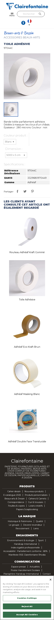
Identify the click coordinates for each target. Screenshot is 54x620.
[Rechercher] (31, 14)
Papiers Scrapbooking (27, 509)
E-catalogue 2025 (12, 495)
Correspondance (16, 502)
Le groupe (14, 525)
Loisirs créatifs (36, 506)
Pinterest (32, 191)
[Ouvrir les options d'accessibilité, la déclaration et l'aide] (23, 23)
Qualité (39, 521)
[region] (27, 598)
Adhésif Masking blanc (27, 394)
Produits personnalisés (36, 495)
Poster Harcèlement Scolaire (25, 570)
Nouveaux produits (33, 491)
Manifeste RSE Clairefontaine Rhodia (27, 554)
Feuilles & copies (16, 506)
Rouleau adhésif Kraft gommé (27, 252)
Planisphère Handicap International (21, 574)
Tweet (25, 191)
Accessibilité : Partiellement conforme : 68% (25, 551)
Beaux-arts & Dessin (14, 498)
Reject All (27, 606)
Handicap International (25, 544)
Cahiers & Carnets (37, 498)
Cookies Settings (27, 598)
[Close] (50, 579)
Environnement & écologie (20, 540)
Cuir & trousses (35, 502)
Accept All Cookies (27, 614)
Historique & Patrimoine (20, 521)
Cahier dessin (14, 491)
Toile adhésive (27, 299)
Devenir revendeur (32, 525)
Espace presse (18, 566)
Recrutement (22, 528)
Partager (17, 191)
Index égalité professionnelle (25, 547)
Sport (41, 540)
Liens (36, 528)
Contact (47, 574)
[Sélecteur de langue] (30, 23)
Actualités (35, 566)
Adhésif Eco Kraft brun (27, 346)
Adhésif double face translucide (27, 441)
